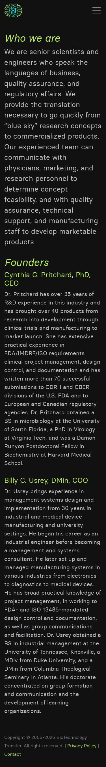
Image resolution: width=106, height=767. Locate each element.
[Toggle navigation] (95, 10)
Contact (12, 754)
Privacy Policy (81, 745)
